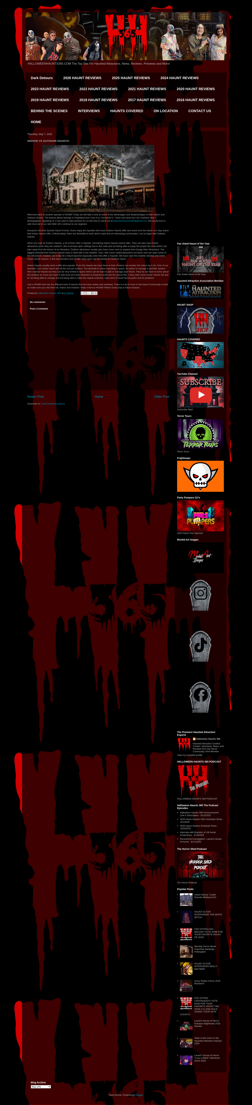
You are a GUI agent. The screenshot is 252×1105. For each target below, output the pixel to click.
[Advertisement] (200, 186)
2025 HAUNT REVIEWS (131, 78)
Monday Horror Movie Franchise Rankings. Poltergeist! (205, 949)
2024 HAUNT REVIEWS (179, 78)
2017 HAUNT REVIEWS (147, 100)
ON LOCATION (166, 111)
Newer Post (35, 396)
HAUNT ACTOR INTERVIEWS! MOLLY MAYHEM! (205, 966)
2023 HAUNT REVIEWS (50, 89)
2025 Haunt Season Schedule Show (198, 826)
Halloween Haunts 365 (208, 739)
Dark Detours (42, 78)
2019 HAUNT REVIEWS (50, 100)
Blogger (139, 1095)
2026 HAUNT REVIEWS (82, 78)
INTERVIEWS (89, 111)
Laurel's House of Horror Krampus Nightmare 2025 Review (207, 1023)
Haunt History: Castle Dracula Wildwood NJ (205, 896)
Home (99, 396)
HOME (36, 122)
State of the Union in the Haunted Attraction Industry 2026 (208, 1041)
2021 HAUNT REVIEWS (147, 89)
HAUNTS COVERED (126, 111)
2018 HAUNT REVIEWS (98, 100)
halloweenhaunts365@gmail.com (130, 221)
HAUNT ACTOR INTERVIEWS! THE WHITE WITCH (208, 914)
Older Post (161, 396)
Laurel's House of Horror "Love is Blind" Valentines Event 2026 (207, 1058)
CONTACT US (199, 111)
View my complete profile (189, 755)
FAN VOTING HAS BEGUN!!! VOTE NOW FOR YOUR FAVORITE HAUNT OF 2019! (208, 933)
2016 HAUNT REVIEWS (196, 100)
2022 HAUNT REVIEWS (98, 89)
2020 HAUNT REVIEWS (196, 89)
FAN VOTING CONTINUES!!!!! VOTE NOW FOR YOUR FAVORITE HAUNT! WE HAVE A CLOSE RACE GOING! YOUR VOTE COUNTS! (199, 1006)
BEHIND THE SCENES (49, 111)
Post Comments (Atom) (53, 403)
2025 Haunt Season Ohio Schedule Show (201, 819)
